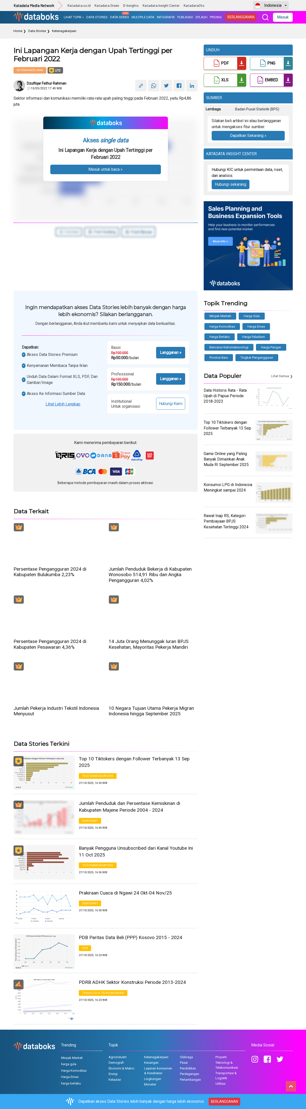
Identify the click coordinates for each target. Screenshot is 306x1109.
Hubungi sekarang (230, 184)
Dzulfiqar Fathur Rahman (46, 83)
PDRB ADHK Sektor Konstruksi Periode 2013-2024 (132, 982)
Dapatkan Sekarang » (248, 135)
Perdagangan (189, 1074)
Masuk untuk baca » (105, 169)
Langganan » (170, 352)
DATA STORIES (97, 17)
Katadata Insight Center (161, 5)
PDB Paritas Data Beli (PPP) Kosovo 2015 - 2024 (130, 937)
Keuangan (151, 1062)
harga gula (252, 316)
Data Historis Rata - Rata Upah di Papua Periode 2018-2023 (225, 396)
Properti (221, 1057)
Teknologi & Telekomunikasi (103, 993)
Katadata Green (107, 5)
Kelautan (115, 1079)
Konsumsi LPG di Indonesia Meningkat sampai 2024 (228, 487)
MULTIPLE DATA (143, 17)
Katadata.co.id (79, 5)
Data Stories (37, 31)
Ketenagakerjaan (64, 31)
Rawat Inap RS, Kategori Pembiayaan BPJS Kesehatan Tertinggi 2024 (226, 521)
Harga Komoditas (222, 326)
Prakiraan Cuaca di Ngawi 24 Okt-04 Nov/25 (125, 893)
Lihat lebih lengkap (63, 404)
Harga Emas (256, 326)
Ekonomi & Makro (121, 1068)
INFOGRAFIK (166, 17)
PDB (85, 948)
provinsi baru (218, 357)
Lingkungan (152, 1079)
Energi (113, 1074)
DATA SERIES (119, 15)
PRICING (216, 17)
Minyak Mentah (220, 316)
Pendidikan (188, 1068)
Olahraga (186, 1057)
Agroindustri (118, 1057)
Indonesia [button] (268, 5)
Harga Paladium (253, 337)
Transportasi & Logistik (226, 1075)
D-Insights (131, 5)
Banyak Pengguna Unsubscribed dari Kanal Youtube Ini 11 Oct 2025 (136, 851)
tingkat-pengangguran (256, 357)
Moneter (150, 1084)
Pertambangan (190, 1079)
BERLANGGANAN (240, 17)
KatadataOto (194, 5)
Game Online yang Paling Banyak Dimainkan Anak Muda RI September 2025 (226, 459)
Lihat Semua (280, 376)
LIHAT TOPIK (73, 17)
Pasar (184, 1062)
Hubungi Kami (170, 403)
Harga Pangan (271, 347)
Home (18, 31)
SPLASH (201, 17)
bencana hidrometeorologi (228, 347)
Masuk (283, 17)
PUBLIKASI (185, 17)
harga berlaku (219, 337)
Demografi (90, 820)
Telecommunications (97, 776)
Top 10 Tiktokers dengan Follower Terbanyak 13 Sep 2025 (134, 762)
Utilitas (220, 1083)
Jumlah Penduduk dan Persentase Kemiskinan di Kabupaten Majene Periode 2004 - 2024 (129, 806)
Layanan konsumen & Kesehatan (158, 1070)
